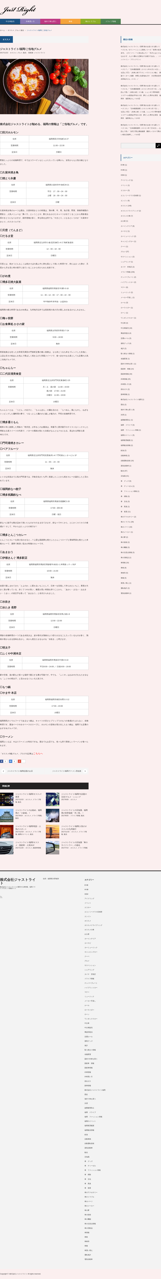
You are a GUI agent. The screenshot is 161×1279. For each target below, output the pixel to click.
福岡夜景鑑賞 (125, 440)
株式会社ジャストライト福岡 (131, 399)
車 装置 (124, 512)
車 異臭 (124, 507)
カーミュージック (127, 236)
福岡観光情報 (125, 445)
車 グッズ (125, 481)
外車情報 (124, 379)
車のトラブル (90, 21)
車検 (70, 21)
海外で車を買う (50, 21)
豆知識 (123, 476)
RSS (1, 897)
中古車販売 (10, 21)
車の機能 (124, 547)
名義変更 (124, 359)
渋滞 (122, 415)
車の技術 (124, 542)
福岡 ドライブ (126, 425)
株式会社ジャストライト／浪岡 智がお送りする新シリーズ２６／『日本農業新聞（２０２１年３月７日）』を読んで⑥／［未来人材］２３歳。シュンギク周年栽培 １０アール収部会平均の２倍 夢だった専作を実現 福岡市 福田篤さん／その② (141, 92)
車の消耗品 (125, 558)
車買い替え (125, 583)
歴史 (122, 405)
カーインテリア (126, 226)
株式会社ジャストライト (18, 881)
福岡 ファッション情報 (129, 430)
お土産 (123, 221)
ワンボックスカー (127, 318)
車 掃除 (124, 496)
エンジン (124, 201)
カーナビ (124, 231)
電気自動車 (125, 593)
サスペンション (126, 257)
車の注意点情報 (126, 552)
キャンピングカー (127, 241)
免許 (122, 348)
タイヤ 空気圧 (126, 267)
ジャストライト (39, 53)
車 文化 (124, 501)
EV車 (123, 165)
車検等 (123, 573)
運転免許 (124, 588)
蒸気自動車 (125, 466)
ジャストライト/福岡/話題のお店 (20, 771)
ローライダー (125, 308)
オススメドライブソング (129, 211)
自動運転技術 (125, 461)
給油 (122, 450)
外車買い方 (30, 21)
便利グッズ (125, 343)
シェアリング (125, 262)
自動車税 (124, 456)
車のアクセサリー (127, 517)
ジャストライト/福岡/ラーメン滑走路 (66, 771)
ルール (123, 303)
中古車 (123, 323)
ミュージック (125, 292)
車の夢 (123, 537)
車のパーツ (125, 527)
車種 (122, 578)
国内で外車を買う (127, 364)
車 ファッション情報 (129, 491)
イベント (124, 185)
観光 (22, 30)
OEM (122, 175)
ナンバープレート (127, 277)
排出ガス (124, 389)
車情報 (123, 563)
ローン (123, 313)
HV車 (123, 170)
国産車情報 (37, 848)
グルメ (17, 30)
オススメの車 (125, 216)
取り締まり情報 (126, 354)
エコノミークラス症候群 (129, 195)
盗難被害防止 (125, 420)
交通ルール (125, 338)
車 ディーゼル (126, 486)
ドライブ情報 (110, 21)
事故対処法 (125, 333)
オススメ (11, 30)
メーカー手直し (126, 297)
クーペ (123, 246)
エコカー (124, 190)
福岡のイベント (23, 834)
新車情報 (124, 394)
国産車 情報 (125, 369)
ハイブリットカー (127, 282)
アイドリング (125, 180)
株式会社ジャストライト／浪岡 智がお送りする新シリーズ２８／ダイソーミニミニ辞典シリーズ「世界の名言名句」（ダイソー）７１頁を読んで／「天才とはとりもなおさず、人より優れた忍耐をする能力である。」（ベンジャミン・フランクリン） (141, 53)
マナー (123, 287)
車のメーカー (125, 532)
